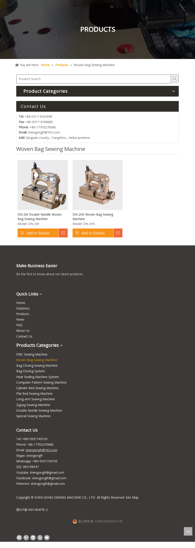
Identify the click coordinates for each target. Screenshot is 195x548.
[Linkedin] (33, 537)
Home (20, 303)
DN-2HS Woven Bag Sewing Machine (93, 216)
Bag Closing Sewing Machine (37, 365)
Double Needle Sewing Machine (39, 410)
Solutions (23, 308)
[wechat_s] (19, 283)
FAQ (19, 325)
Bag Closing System (30, 371)
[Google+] (26, 537)
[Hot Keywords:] (175, 79)
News (20, 319)
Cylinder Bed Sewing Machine (37, 388)
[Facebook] (19, 537)
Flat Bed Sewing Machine (34, 393)
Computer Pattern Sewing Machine (41, 382)
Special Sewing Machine (33, 416)
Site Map (132, 497)
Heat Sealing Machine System (37, 377)
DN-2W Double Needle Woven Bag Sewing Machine (40, 216)
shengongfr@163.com (44, 132)
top (188, 531)
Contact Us (24, 336)
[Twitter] (40, 537)
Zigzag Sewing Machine (33, 405)
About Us (23, 330)
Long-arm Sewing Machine (35, 399)
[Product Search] (93, 79)
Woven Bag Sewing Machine (36, 360)
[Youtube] (47, 537)
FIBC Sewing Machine (31, 354)
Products (22, 314)
